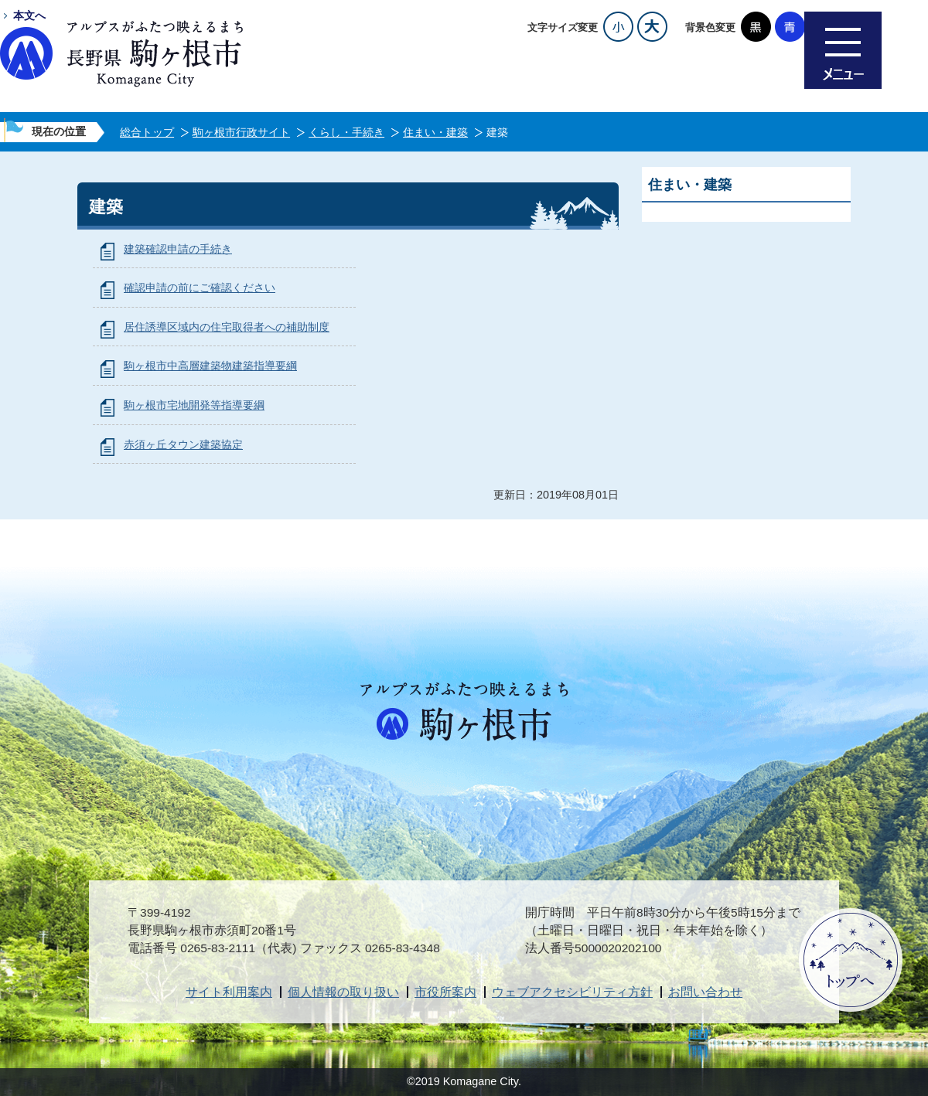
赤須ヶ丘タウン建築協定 (183, 444)
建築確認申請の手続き (178, 249)
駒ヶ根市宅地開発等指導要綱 (194, 405)
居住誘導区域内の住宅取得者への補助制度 (226, 327)
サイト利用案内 (229, 992)
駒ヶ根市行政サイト (241, 132)
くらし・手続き (346, 132)
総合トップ (147, 132)
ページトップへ (850, 960)
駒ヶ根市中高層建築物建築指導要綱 (210, 365)
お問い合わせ (705, 992)
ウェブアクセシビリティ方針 (572, 992)
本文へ (29, 15)
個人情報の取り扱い (343, 992)
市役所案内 (445, 992)
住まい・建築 (435, 132)
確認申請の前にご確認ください (199, 287)
